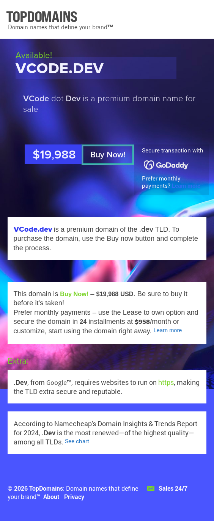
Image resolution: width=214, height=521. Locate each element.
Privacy (74, 497)
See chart (77, 441)
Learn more (186, 185)
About (51, 497)
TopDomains (46, 488)
